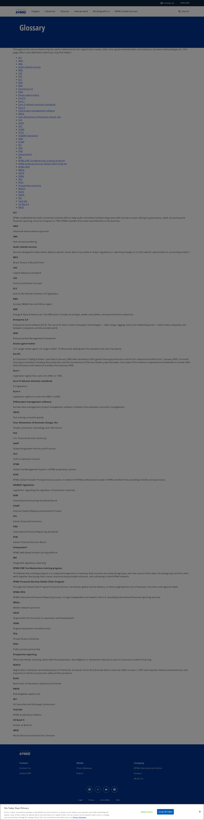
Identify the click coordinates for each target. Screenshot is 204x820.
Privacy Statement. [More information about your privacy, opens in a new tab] (79, 817)
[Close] (200, 812)
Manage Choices (147, 812)
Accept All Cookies (165, 812)
